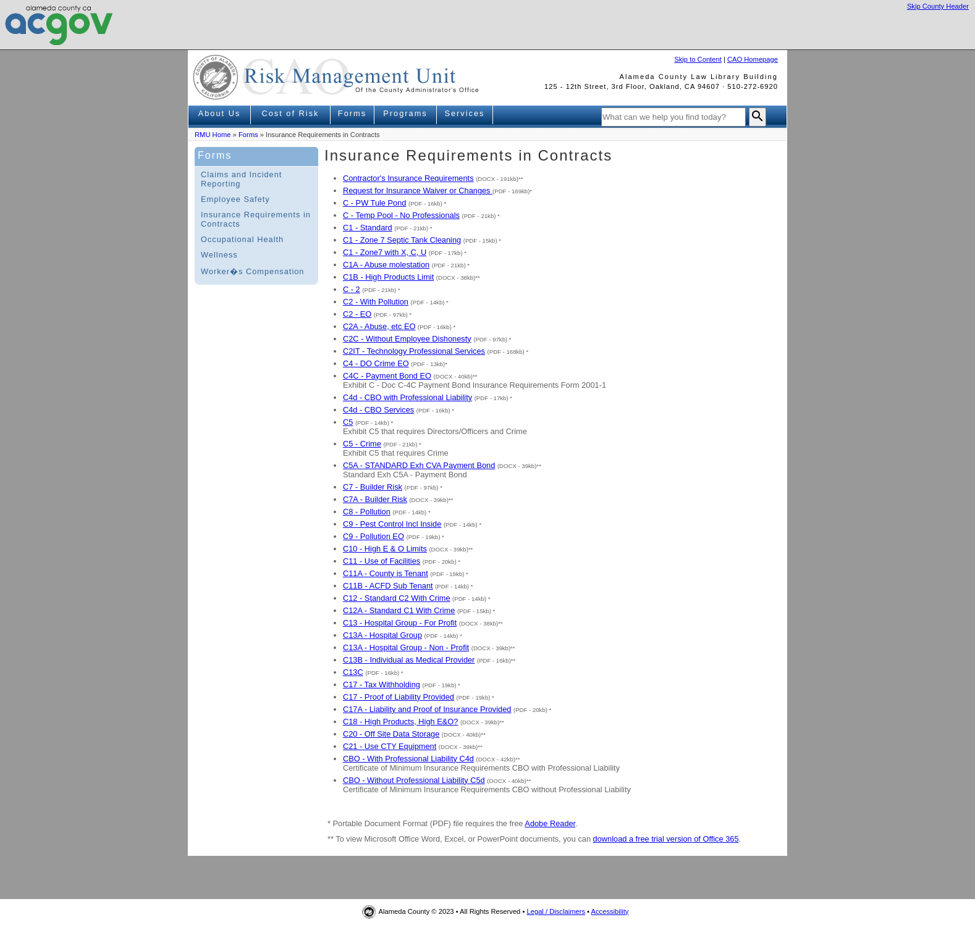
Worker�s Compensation (252, 271)
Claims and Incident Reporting (241, 179)
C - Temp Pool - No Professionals (401, 215)
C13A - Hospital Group (382, 635)
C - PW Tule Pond (374, 202)
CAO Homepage (752, 59)
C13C (353, 672)
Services (464, 113)
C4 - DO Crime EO (376, 363)
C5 (348, 422)
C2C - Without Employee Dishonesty (407, 338)
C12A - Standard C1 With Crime (399, 610)
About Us (219, 113)
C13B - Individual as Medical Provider (409, 659)
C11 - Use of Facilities (381, 561)
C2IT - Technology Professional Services (414, 351)
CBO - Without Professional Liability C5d (414, 780)
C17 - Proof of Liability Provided (398, 696)
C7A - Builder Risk (375, 499)
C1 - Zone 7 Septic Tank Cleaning (402, 240)
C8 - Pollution (366, 511)
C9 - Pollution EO (373, 536)
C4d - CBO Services (378, 409)
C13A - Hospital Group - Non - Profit (406, 647)
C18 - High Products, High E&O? (400, 721)
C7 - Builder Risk (372, 487)
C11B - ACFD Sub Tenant (388, 585)
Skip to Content (698, 59)
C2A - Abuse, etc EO (379, 326)
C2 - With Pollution (375, 301)
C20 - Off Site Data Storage (391, 734)
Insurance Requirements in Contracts (256, 219)
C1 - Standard (367, 227)
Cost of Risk (290, 113)
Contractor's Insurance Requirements (408, 178)
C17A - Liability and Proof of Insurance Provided (427, 709)
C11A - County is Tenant (385, 573)
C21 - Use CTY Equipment (389, 746)
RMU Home (212, 134)
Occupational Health (242, 239)
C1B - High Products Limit (388, 277)
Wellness (219, 254)
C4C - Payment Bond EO (387, 375)
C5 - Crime (362, 443)
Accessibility (610, 911)
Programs (405, 113)
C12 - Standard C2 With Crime (396, 598)
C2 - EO (357, 314)
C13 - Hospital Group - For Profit (400, 622)
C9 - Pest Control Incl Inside (392, 524)
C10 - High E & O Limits (385, 548)
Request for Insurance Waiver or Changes (417, 190)
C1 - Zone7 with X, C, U (384, 252)
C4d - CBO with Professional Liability (407, 397)
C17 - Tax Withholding (381, 684)
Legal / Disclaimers (555, 911)
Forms (352, 113)
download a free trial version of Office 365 (666, 838)
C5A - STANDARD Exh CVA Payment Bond (419, 465)
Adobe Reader (550, 823)
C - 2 (351, 289)
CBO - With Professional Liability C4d (408, 758)
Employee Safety (235, 199)
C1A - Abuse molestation (386, 264)
